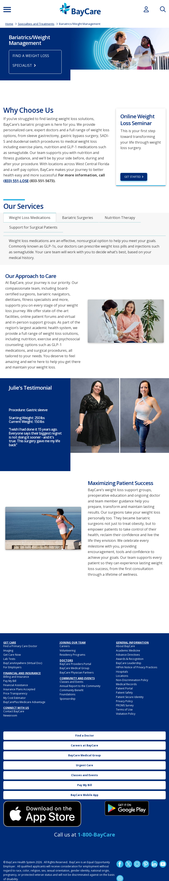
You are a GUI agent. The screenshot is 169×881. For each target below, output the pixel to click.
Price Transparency (15, 694)
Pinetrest (145, 864)
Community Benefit (71, 690)
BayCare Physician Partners (77, 672)
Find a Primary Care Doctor (20, 646)
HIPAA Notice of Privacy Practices (136, 667)
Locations (122, 676)
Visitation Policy (125, 714)
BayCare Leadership (128, 663)
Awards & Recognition (129, 659)
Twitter (128, 864)
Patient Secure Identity (129, 697)
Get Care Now (12, 655)
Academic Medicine (128, 650)
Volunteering (67, 650)
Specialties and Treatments (36, 24)
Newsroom (10, 716)
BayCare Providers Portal (75, 664)
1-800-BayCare (96, 834)
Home (9, 24)
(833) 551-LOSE (16, 180)
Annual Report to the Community (80, 686)
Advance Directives (128, 655)
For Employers (12, 667)
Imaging (8, 650)
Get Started (132, 177)
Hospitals (122, 672)
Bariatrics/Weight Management (79, 24)
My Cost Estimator (14, 698)
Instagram (137, 864)
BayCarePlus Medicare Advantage (24, 702)
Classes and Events (71, 682)
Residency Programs (72, 655)
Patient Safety (124, 693)
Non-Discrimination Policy (132, 680)
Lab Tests (9, 659)
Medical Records (126, 684)
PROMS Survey (125, 705)
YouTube (162, 864)
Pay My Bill (9, 681)
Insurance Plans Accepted (19, 689)
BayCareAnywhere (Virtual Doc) (22, 663)
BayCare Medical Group (74, 668)
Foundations (67, 694)
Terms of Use (124, 709)
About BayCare (125, 646)
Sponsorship (67, 699)
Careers (65, 646)
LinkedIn (154, 864)
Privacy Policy (124, 701)
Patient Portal (124, 688)
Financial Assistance (15, 685)
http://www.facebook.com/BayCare (119, 864)
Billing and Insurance (16, 677)
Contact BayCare (13, 711)
